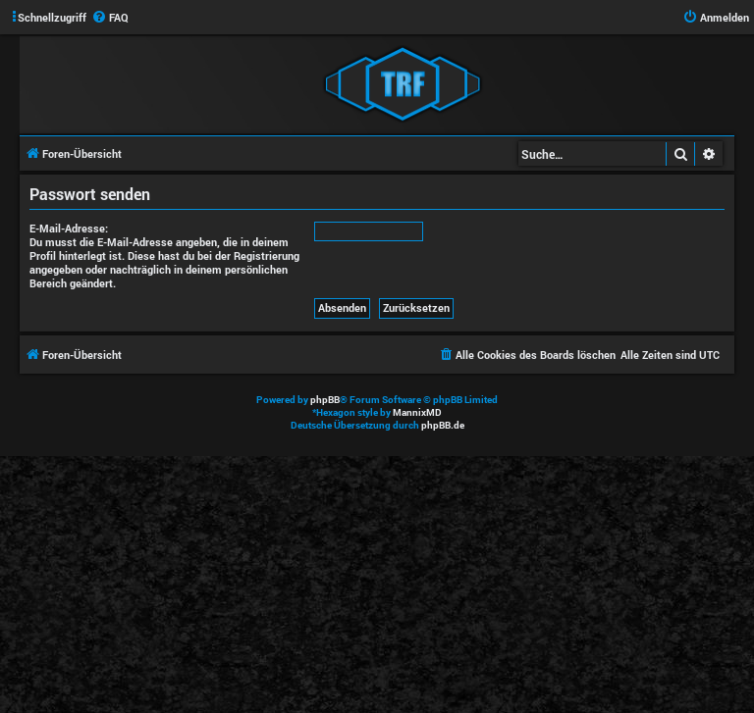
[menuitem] (110, 17)
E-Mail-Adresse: (68, 228)
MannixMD (417, 412)
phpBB (325, 399)
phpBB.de (442, 425)
